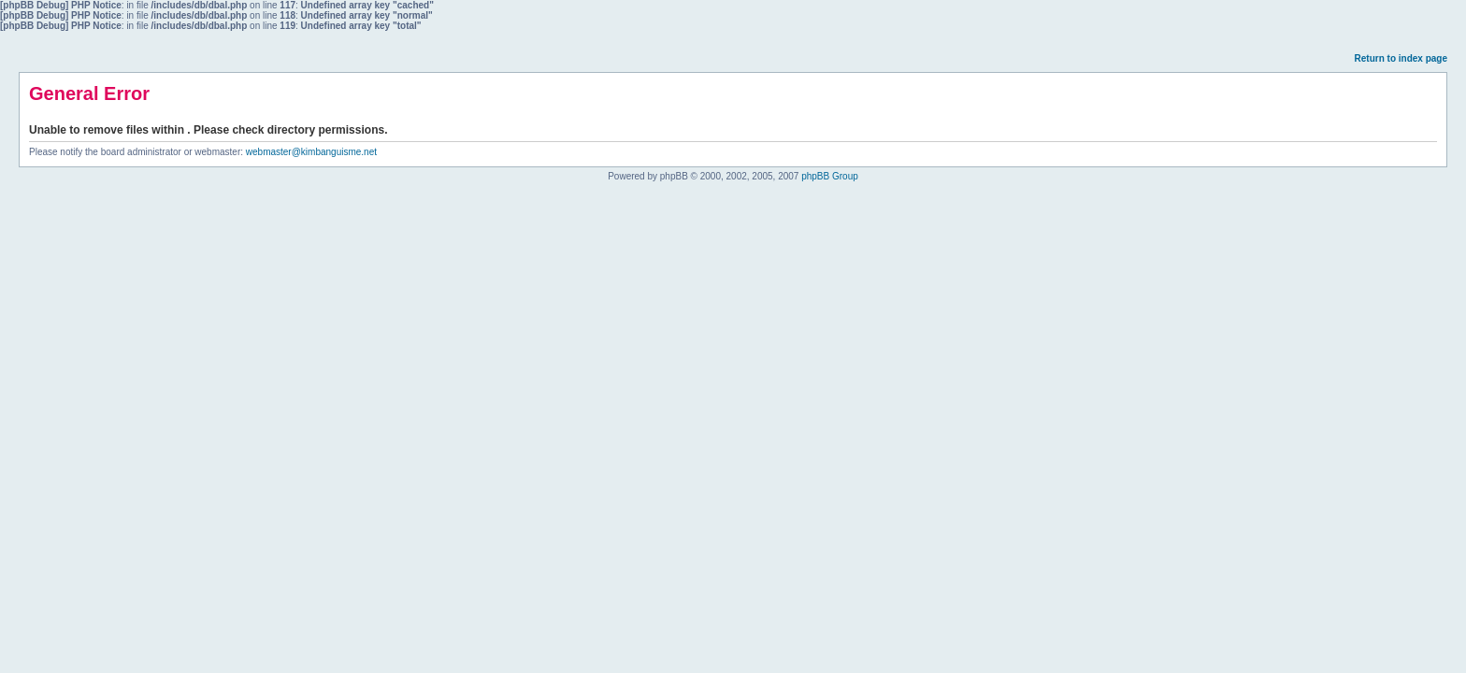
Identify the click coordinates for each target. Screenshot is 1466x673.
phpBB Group (829, 176)
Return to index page (1401, 58)
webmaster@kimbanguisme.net (311, 152)
